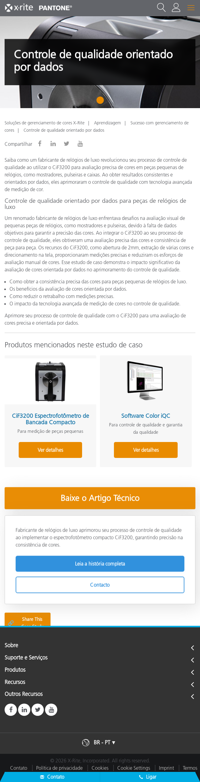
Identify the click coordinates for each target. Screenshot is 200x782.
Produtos (15, 670)
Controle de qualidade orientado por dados (64, 130)
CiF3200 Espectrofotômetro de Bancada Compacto (50, 419)
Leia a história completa (100, 562)
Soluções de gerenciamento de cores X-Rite (45, 123)
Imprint (166, 768)
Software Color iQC (145, 415)
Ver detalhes (50, 450)
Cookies (100, 768)
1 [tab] (101, 102)
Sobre (11, 646)
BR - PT (102, 742)
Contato (18, 768)
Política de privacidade (59, 768)
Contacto (100, 583)
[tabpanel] (100, 62)
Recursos (15, 682)
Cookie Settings (133, 768)
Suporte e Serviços (26, 658)
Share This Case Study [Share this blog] (25, 622)
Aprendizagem (107, 123)
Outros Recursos (24, 694)
